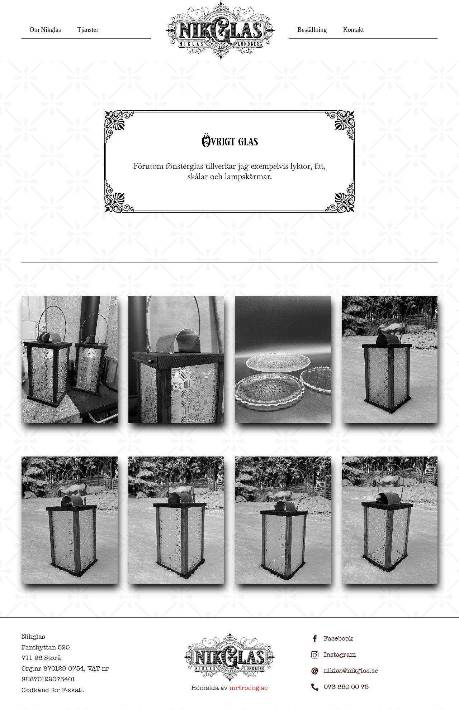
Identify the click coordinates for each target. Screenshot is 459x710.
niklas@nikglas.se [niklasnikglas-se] (343, 671)
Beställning (312, 29)
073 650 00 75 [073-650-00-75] (338, 687)
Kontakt (353, 29)
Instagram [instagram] (332, 654)
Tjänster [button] (88, 29)
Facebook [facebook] (330, 638)
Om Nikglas (45, 29)
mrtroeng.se (249, 688)
